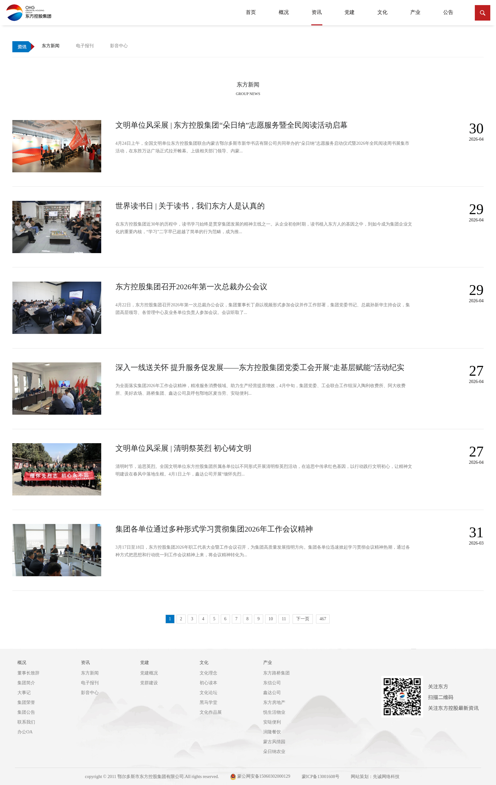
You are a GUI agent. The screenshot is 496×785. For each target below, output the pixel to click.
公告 (448, 12)
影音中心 (90, 692)
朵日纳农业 (274, 751)
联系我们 (26, 722)
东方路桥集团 (276, 673)
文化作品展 (211, 712)
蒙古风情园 (274, 741)
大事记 (24, 692)
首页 (251, 12)
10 (271, 618)
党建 (349, 12)
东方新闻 (90, 673)
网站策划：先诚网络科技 (375, 776)
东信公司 (272, 682)
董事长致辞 (28, 673)
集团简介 (26, 682)
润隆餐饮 (272, 732)
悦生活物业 (274, 712)
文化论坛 (208, 692)
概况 (284, 12)
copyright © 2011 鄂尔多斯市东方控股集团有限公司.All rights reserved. (152, 776)
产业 (415, 12)
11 (284, 618)
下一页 (302, 618)
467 (322, 618)
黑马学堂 (208, 702)
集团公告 (26, 712)
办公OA (25, 732)
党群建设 (149, 682)
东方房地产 (274, 702)
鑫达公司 (272, 692)
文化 (382, 12)
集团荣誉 (26, 702)
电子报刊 (90, 682)
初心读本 (208, 682)
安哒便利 (272, 722)
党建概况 (149, 673)
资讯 (316, 16)
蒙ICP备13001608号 (321, 776)
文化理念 (208, 673)
